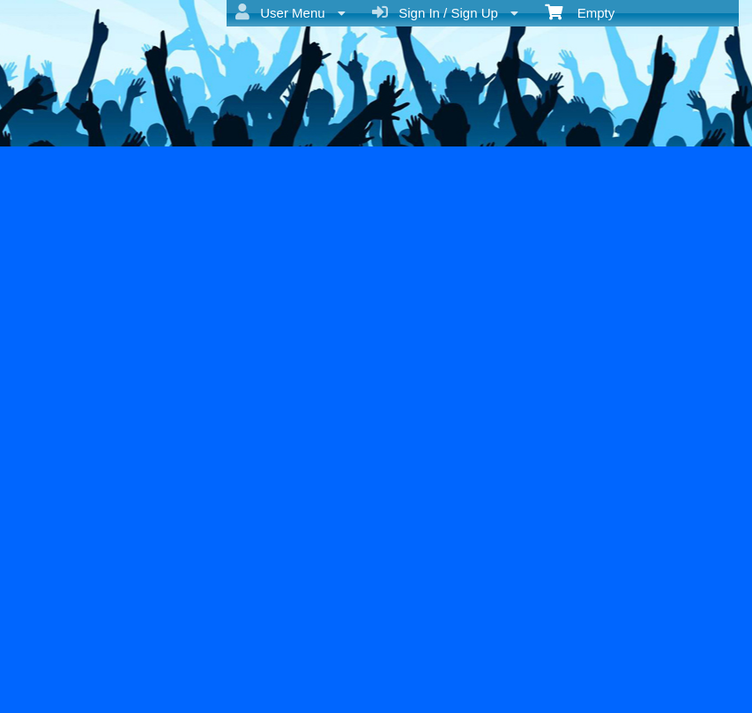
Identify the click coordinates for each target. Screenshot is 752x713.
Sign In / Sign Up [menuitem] (445, 12)
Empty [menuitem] (579, 11)
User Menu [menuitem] (290, 12)
